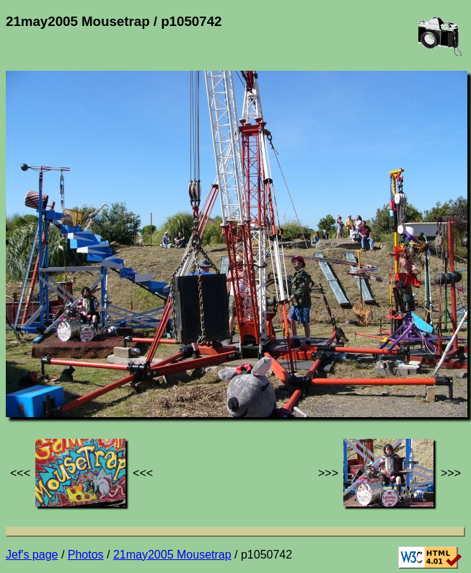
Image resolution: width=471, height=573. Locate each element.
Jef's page (32, 554)
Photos (86, 554)
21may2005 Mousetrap (172, 554)
